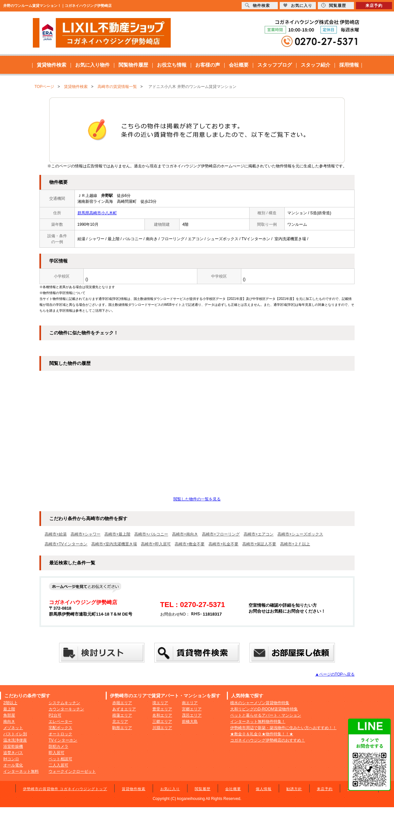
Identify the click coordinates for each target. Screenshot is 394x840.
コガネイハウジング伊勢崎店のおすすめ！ (267, 740)
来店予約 (325, 789)
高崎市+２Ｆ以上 (295, 544)
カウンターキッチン (66, 709)
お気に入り (170, 789)
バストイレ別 (15, 734)
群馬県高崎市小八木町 (97, 213)
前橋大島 (190, 721)
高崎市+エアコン (259, 534)
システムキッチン (64, 703)
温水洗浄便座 (15, 740)
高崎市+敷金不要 (190, 544)
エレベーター (60, 721)
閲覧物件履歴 (133, 65)
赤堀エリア (122, 703)
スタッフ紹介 (315, 65)
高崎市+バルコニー (151, 534)
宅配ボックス (60, 727)
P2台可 (55, 715)
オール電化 (13, 765)
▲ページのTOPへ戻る (335, 674)
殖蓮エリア (122, 715)
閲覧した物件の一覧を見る (197, 499)
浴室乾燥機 (13, 746)
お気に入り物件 (92, 65)
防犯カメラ (58, 746)
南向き (9, 721)
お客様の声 (207, 65)
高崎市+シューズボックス (300, 534)
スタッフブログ (274, 65)
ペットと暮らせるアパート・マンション (265, 715)
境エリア (160, 703)
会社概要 (239, 65)
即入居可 (56, 752)
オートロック (60, 734)
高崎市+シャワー (85, 534)
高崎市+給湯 (56, 534)
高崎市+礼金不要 (223, 544)
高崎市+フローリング (221, 534)
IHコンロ (11, 759)
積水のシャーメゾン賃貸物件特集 (259, 703)
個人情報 (264, 789)
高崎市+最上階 (117, 534)
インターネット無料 (21, 771)
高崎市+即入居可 (156, 544)
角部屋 (9, 715)
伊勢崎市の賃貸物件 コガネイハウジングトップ (65, 789)
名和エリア (162, 715)
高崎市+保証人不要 (259, 544)
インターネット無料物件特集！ (257, 721)
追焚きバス (13, 752)
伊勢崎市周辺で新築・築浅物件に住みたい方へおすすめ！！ (283, 727)
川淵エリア (162, 727)
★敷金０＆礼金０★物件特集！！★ (261, 734)
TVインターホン (63, 740)
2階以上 (10, 703)
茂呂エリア (192, 715)
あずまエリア (124, 709)
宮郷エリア (192, 709)
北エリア (120, 721)
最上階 (9, 709)
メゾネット (13, 727)
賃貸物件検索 (51, 65)
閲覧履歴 (202, 789)
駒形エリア (122, 727)
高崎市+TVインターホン (66, 544)
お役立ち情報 (171, 65)
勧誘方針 (294, 789)
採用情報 (349, 65)
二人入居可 (58, 765)
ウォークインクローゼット (72, 771)
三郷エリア (162, 721)
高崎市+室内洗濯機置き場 (114, 544)
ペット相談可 (60, 759)
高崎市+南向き (185, 534)
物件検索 (257, 5)
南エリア (190, 703)
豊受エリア (162, 709)
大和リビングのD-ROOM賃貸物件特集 (264, 709)
